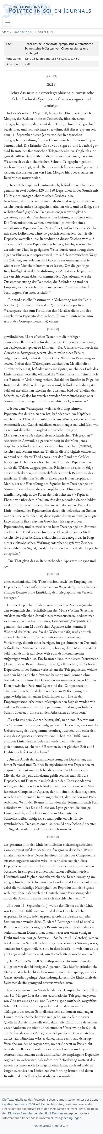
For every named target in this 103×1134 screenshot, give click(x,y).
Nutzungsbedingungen (66, 1118)
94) (92, 434)
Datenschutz (43, 1125)
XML (27, 64)
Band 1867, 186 (23, 32)
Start (5, 32)
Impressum (60, 1125)
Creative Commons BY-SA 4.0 (21, 1104)
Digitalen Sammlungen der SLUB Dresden (35, 1113)
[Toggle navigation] (7, 22)
